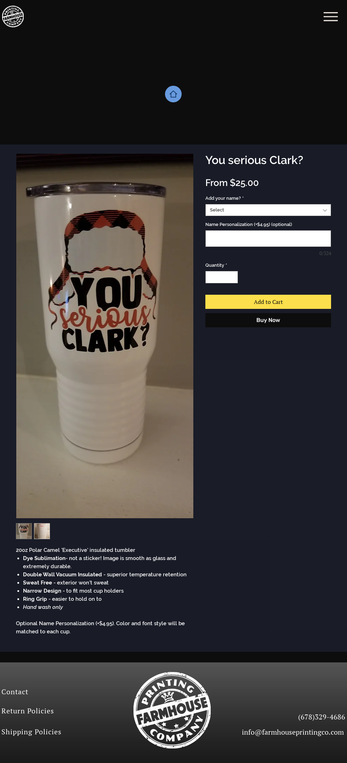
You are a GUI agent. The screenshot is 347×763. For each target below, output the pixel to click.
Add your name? (224, 198)
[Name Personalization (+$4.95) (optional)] (268, 238)
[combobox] (268, 210)
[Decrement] (210, 277)
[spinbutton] (222, 277)
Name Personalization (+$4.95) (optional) (248, 224)
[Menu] (330, 16)
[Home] (173, 94)
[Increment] (233, 277)
